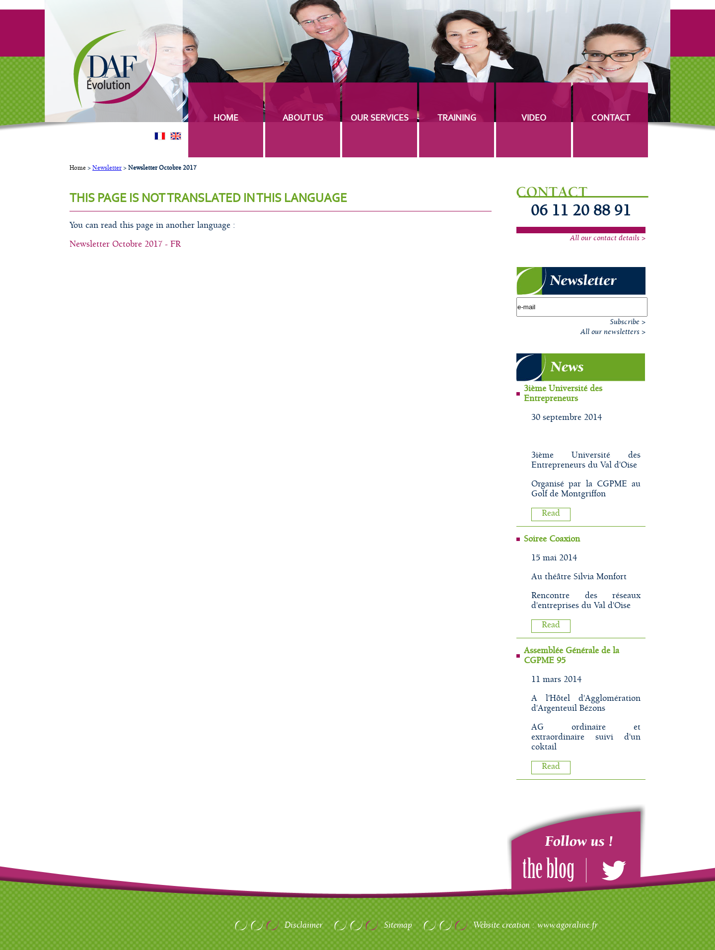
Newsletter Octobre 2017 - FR (125, 244)
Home (78, 168)
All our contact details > (607, 238)
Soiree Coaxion (552, 539)
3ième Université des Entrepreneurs (563, 394)
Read (551, 513)
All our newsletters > (612, 332)
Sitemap (398, 925)
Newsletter (107, 168)
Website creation (501, 925)
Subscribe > (627, 322)
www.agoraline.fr (567, 925)
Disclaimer (304, 925)
